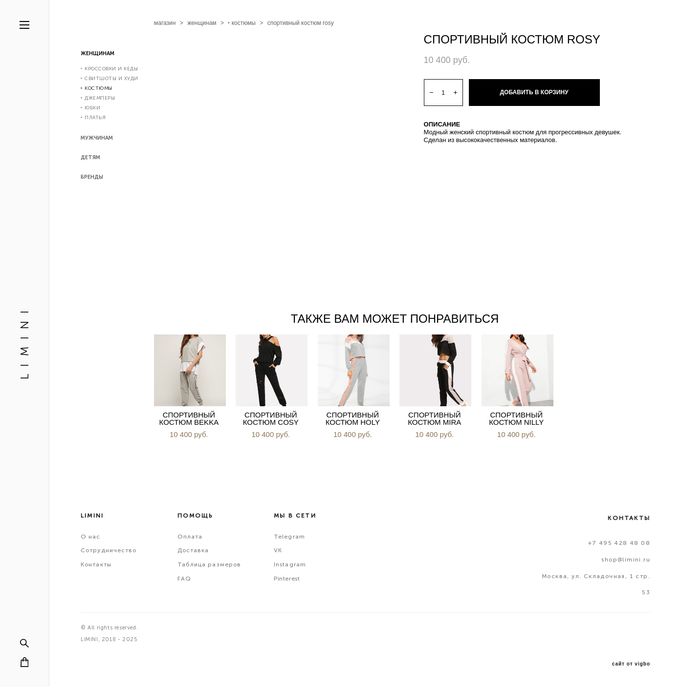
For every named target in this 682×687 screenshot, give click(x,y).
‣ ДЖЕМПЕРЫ (98, 98)
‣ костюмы (242, 23)
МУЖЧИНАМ (97, 138)
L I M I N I (24, 343)
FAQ (184, 578)
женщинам (201, 23)
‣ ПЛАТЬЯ (93, 118)
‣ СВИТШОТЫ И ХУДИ (109, 79)
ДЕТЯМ (90, 157)
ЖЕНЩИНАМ (97, 53)
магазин (165, 23)
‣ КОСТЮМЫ (96, 88)
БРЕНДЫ (92, 177)
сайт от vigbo (631, 664)
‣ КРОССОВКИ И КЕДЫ (109, 69)
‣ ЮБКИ (90, 108)
